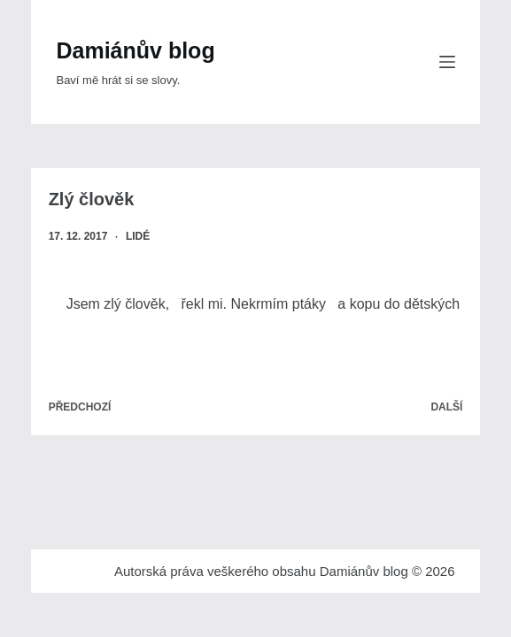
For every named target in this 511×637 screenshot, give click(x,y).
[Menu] (447, 62)
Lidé (138, 236)
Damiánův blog (135, 50)
